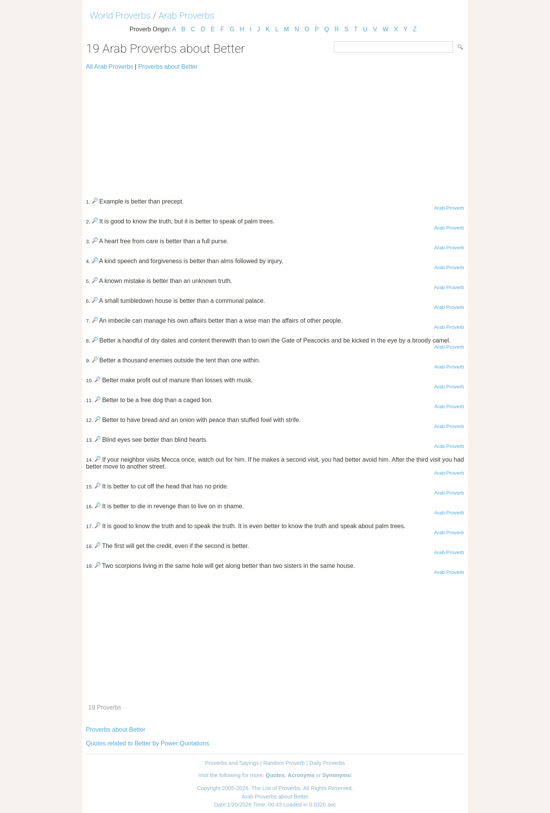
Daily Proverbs (327, 763)
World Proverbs (120, 15)
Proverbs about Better (168, 66)
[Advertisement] (275, 130)
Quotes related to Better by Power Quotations (147, 743)
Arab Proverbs (186, 15)
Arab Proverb (449, 208)
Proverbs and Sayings (232, 763)
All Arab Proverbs (109, 66)
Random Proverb (284, 763)
